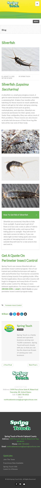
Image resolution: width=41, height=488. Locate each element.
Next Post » (33, 365)
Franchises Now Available (13, 463)
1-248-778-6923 (22, 395)
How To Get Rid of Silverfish (20, 215)
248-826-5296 (7, 289)
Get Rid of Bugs (7, 78)
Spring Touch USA (10, 467)
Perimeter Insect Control (13, 305)
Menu (36, 21)
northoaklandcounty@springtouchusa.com (20, 400)
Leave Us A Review (10, 469)
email (17, 289)
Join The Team (9, 459)
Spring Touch (25, 76)
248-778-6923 (23, 444)
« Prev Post (7, 365)
